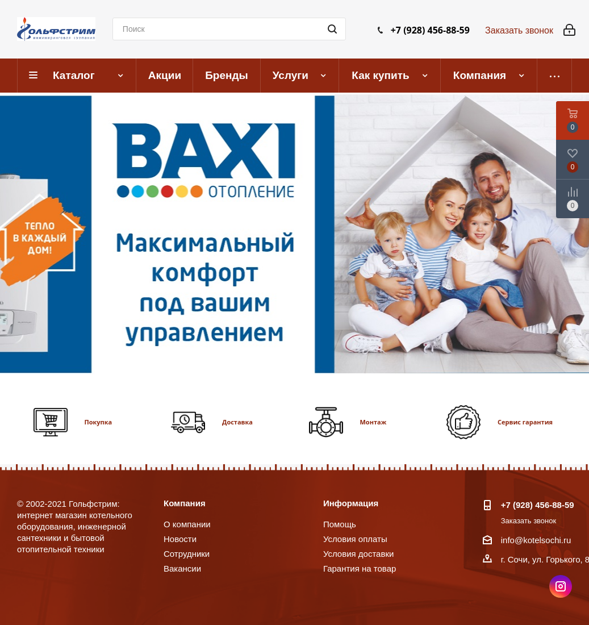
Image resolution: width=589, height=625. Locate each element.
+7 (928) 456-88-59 (430, 30)
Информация (350, 503)
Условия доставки (358, 554)
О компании (187, 524)
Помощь (339, 524)
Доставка (237, 422)
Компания (185, 503)
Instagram (560, 586)
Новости (180, 539)
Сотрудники (187, 554)
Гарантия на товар (359, 568)
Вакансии (182, 568)
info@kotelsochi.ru (536, 540)
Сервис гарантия (525, 422)
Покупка (98, 422)
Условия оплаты (355, 539)
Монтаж (373, 422)
